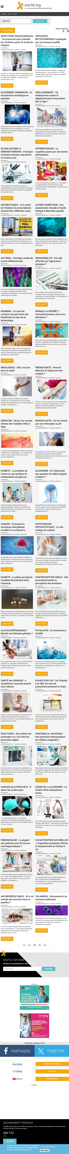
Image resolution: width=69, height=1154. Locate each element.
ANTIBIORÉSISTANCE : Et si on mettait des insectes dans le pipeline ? (17, 899)
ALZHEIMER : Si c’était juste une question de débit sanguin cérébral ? (51, 473)
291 (24, 945)
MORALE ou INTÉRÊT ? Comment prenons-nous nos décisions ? (50, 314)
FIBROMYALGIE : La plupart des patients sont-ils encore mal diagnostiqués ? (15, 843)
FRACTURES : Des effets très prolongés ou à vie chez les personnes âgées (16, 736)
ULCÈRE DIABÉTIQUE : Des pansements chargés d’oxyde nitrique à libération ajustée (50, 207)
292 (29, 945)
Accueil (3, 14)
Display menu (2, 6)
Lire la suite (7, 85)
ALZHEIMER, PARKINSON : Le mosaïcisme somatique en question (16, 95)
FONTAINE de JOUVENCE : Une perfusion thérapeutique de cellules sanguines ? (50, 736)
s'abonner (10, 1141)
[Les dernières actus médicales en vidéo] (34, 1110)
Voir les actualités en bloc (68, 31)
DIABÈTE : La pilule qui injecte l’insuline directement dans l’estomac (16, 580)
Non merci (44, 1150)
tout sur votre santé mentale (52, 1064)
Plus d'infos (27, 1150)
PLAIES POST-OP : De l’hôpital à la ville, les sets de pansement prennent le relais (51, 683)
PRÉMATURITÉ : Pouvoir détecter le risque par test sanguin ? (48, 370)
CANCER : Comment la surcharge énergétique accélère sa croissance (13, 527)
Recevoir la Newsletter (34, 1043)
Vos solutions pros (52, 1079)
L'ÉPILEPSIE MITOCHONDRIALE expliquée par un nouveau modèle (50, 39)
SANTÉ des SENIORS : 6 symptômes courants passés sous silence (16, 683)
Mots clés (6, 21)
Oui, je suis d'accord (47, 1147)
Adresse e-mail (8, 966)
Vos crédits (52, 1071)
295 (45, 945)
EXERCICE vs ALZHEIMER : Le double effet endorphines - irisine (51, 790)
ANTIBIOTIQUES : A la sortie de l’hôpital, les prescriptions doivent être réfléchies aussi (16, 207)
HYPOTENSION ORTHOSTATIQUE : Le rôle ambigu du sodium (49, 527)
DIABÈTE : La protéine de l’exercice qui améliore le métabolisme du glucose (14, 473)
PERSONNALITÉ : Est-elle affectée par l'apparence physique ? (48, 261)
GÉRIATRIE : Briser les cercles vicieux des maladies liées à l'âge (16, 423)
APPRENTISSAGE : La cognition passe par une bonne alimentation (51, 151)
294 (39, 945)
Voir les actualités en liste (63, 31)
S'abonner (48, 969)
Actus (9, 14)
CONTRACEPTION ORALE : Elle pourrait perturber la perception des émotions (51, 580)
